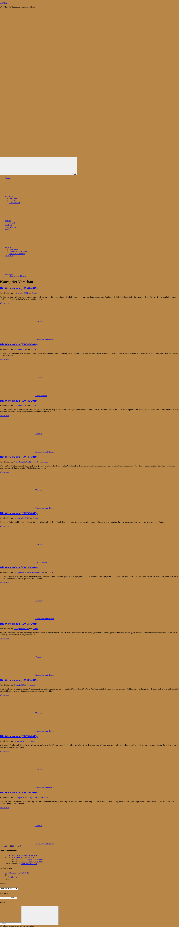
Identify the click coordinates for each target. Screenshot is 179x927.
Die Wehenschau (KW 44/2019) (18, 288)
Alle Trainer (14, 249)
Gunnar (34, 293)
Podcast (25, 221)
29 (13, 846)
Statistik (25, 247)
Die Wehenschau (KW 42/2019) (18, 400)
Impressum (26, 274)
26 (6, 846)
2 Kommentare (41, 396)
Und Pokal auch (11, 877)
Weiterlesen (4, 303)
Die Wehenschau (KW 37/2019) (18, 623)
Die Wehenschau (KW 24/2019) (17, 873)
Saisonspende (14, 203)
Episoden (13, 223)
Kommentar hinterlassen (44, 339)
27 (8, 846)
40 (20, 846)
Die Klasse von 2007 (29, 864)
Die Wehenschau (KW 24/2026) (25, 855)
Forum (7, 178)
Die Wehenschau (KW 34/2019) (18, 736)
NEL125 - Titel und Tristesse (32, 859)
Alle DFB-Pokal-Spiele (18, 252)
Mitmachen (27, 196)
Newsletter (9, 256)
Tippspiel (13, 201)
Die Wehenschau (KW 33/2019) (18, 792)
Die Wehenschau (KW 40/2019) (18, 456)
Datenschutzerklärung (17, 276)
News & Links (10, 227)
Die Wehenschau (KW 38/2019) (18, 567)
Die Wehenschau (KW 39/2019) (18, 513)
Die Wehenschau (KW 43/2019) (18, 344)
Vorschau (38, 321)
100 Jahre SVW (15, 198)
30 (16, 846)
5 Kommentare (41, 562)
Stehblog (3, 3)
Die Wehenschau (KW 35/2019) (18, 680)
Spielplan (8, 229)
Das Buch (8, 225)
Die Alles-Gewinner (17, 254)
